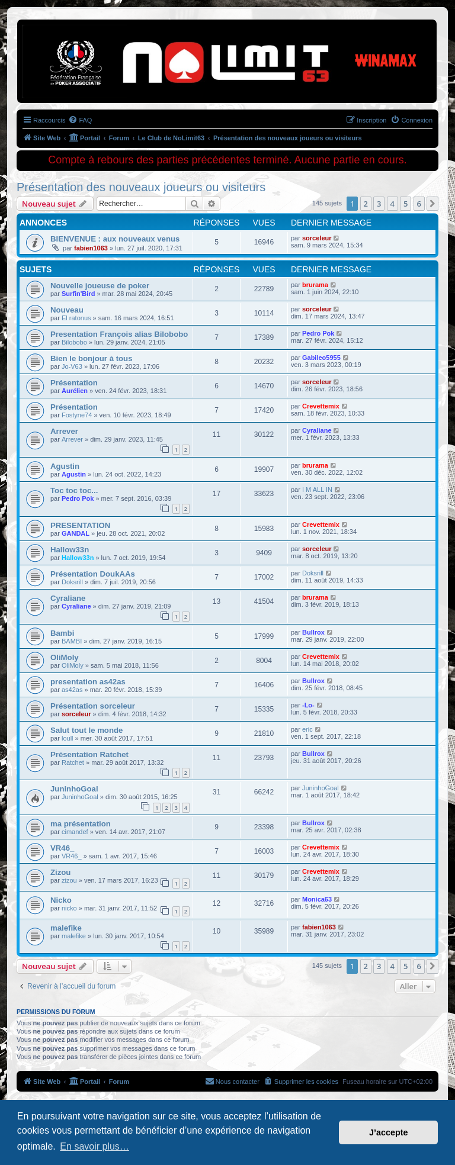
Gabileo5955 (321, 357)
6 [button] (419, 203)
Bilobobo (74, 342)
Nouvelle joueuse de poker (99, 285)
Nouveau (67, 309)
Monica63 (317, 899)
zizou (69, 880)
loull (67, 738)
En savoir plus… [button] (94, 1146)
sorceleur (317, 238)
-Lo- (308, 705)
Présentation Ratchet (89, 754)
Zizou (60, 872)
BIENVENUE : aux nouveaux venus (115, 238)
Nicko (61, 900)
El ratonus (76, 317)
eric (307, 729)
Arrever (64, 431)
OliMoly (64, 657)
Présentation (74, 382)
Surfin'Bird (78, 293)
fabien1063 (91, 248)
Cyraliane (317, 430)
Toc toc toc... (74, 490)
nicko (69, 908)
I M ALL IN (317, 489)
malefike (66, 927)
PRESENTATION (80, 525)
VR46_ (62, 848)
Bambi (62, 633)
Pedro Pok (318, 333)
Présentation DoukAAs (92, 573)
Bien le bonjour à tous (91, 358)
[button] (432, 204)
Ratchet (73, 762)
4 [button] (392, 203)
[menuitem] (80, 120)
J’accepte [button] (388, 1132)
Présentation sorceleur (92, 705)
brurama (315, 284)
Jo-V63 (72, 366)
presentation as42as (88, 681)
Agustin (64, 466)
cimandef (75, 831)
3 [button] (379, 203)
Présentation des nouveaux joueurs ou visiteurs (141, 187)
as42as (72, 689)
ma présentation (80, 823)
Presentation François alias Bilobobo (119, 334)
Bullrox (313, 632)
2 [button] (366, 203)
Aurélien (75, 390)
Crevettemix (320, 406)
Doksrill (72, 581)
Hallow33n (69, 549)
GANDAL (75, 533)
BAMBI (72, 641)
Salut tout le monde (86, 730)
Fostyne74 (77, 415)
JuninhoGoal (74, 788)
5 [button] (405, 203)
